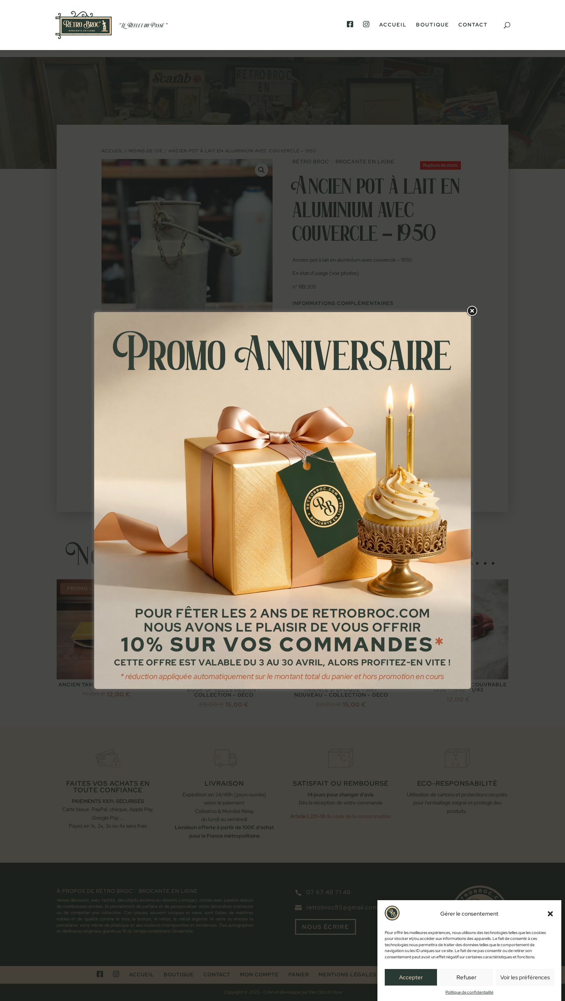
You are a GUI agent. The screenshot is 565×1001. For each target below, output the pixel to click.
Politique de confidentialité (469, 992)
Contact (473, 25)
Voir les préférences (525, 977)
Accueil (393, 25)
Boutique (432, 25)
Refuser (466, 977)
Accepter (411, 977)
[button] (550, 913)
